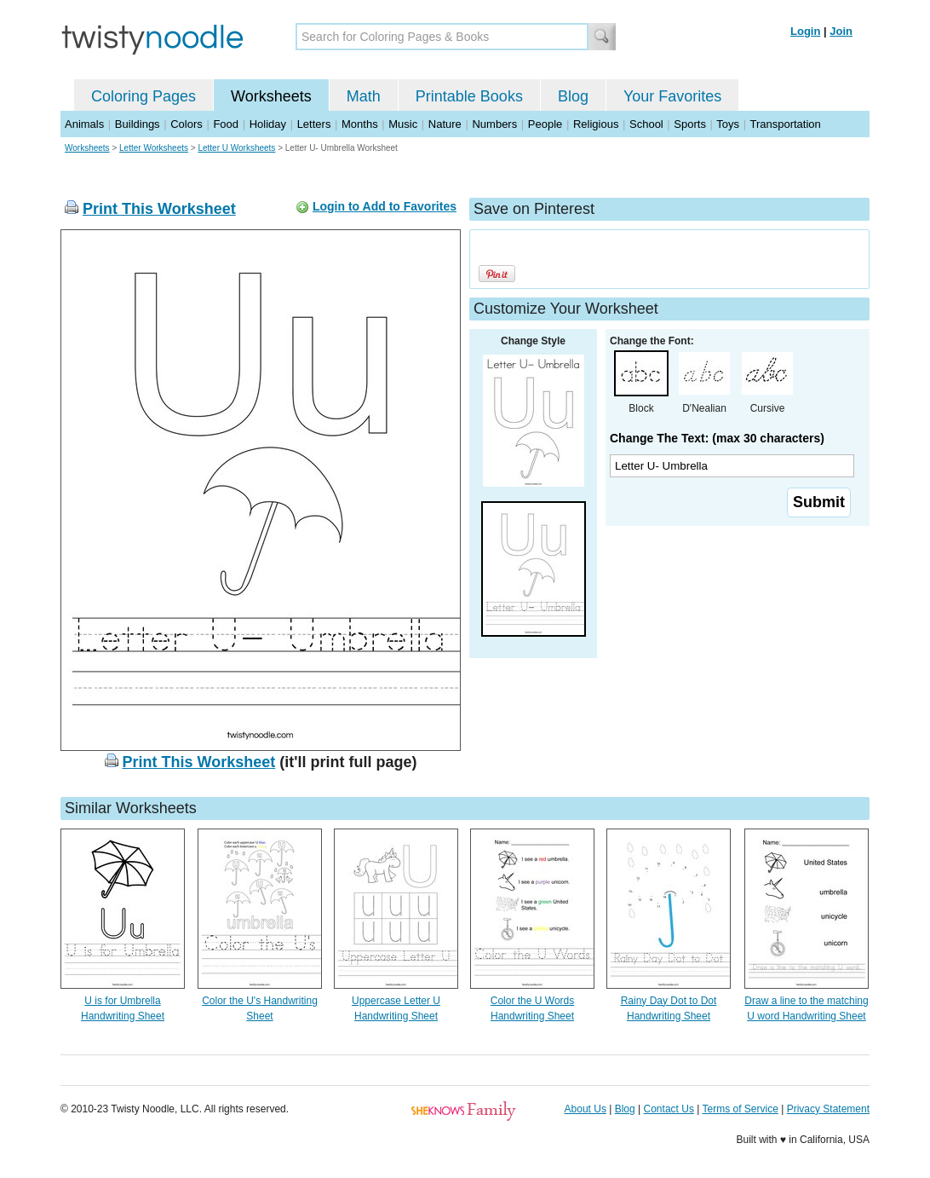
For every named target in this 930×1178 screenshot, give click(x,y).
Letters (314, 124)
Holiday (268, 124)
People (545, 124)
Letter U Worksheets (236, 148)
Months (360, 124)
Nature (445, 124)
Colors (186, 124)
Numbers (494, 124)
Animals (84, 124)
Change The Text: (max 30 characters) (717, 438)
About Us (585, 1109)
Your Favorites (672, 96)
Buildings (137, 124)
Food (225, 124)
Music (402, 124)
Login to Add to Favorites (384, 206)
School (646, 124)
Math (364, 96)
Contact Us (669, 1109)
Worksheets (271, 96)
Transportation (784, 124)
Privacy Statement (828, 1109)
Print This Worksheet (159, 208)
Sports (690, 124)
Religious (595, 124)
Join (841, 31)
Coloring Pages (143, 96)
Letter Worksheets (153, 148)
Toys (727, 124)
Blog (573, 96)
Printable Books (469, 96)
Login (805, 31)
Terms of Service (740, 1109)
